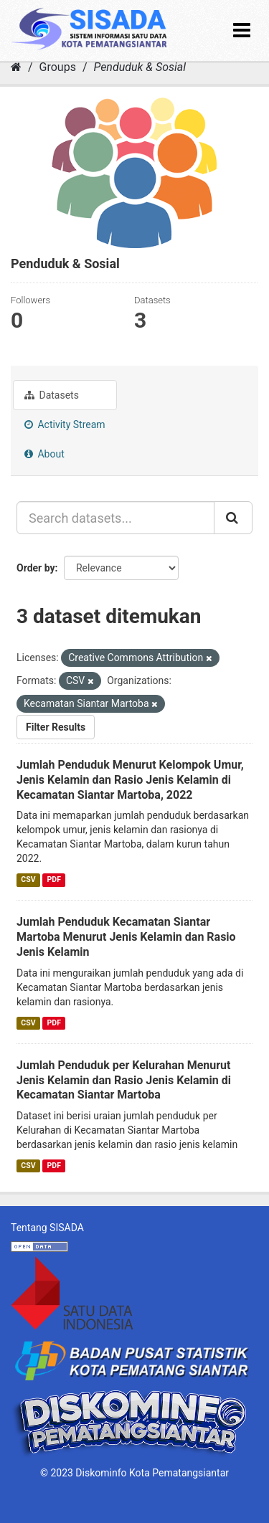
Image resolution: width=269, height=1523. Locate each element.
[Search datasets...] (115, 517)
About (44, 454)
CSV (28, 879)
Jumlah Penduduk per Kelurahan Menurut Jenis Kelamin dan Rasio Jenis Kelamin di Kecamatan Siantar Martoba (123, 1080)
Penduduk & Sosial (139, 67)
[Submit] (233, 517)
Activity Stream (64, 424)
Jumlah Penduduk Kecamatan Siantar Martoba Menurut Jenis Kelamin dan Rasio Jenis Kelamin (126, 937)
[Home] (16, 67)
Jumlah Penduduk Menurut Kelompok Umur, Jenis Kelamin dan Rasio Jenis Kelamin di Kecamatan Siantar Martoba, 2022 (130, 780)
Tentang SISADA (47, 1227)
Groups (57, 67)
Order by (35, 568)
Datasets (51, 395)
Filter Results (55, 727)
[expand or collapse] (241, 30)
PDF (54, 879)
